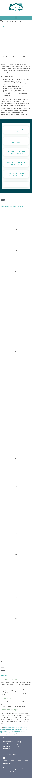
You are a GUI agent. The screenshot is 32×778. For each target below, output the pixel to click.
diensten (14, 733)
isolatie (19, 733)
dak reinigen (21, 727)
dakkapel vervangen (5, 731)
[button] (16, 17)
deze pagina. (16, 117)
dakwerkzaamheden (5, 733)
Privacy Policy (6, 763)
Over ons (4, 26)
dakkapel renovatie (11, 729)
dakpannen (15, 731)
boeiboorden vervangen (10, 727)
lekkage (24, 733)
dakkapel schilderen (22, 729)
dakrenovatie (22, 731)
